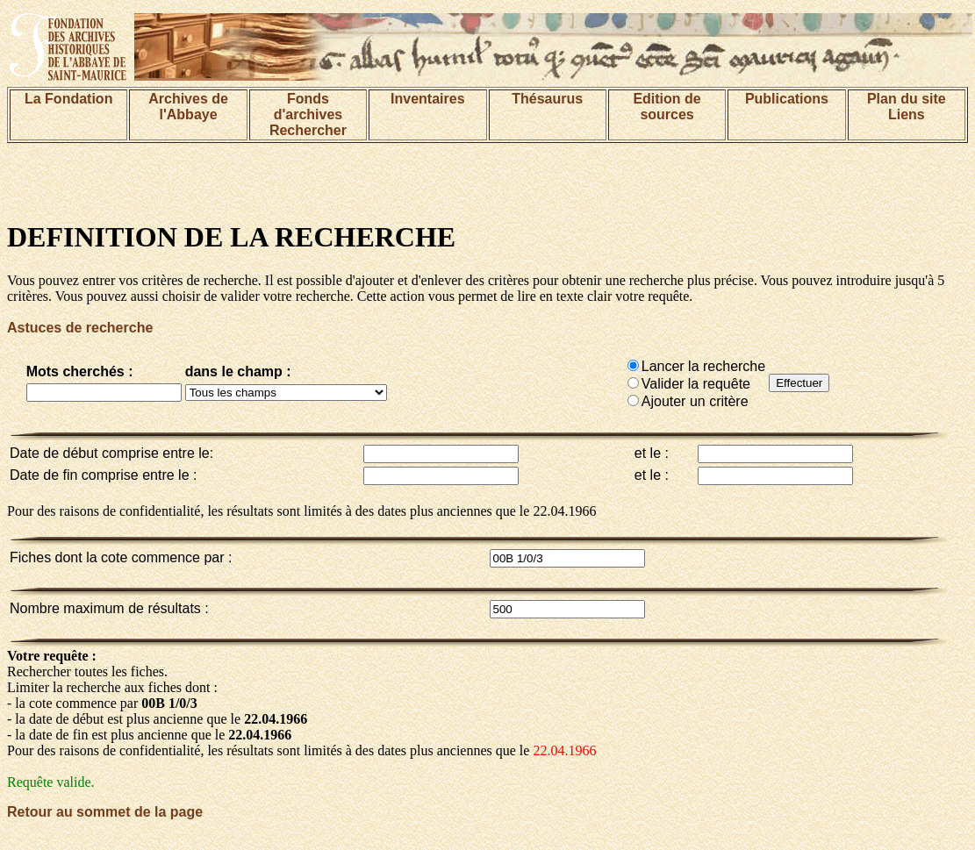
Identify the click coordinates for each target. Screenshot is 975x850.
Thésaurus (547, 98)
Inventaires (427, 98)
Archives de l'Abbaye (188, 106)
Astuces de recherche (80, 327)
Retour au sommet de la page (105, 811)
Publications (786, 98)
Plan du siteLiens (906, 106)
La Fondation (68, 98)
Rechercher (308, 130)
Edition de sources (666, 106)
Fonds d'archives (308, 106)
